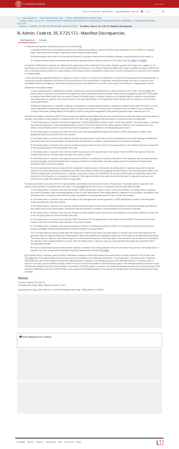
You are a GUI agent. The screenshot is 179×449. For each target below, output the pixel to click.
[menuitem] (85, 11)
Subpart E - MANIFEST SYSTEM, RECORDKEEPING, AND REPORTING (48, 26)
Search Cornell (159, 4)
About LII (85, 12)
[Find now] (163, 11)
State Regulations (29, 18)
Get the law (95, 12)
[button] (163, 11)
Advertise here (51, 442)
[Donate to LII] (142, 11)
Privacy (78, 442)
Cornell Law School (33, 3)
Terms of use (69, 442)
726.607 (143, 60)
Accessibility (20, 442)
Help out (134, 12)
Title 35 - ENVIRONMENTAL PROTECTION (83, 18)
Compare (43, 40)
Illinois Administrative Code (51, 18)
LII (18, 18)
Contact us (39, 442)
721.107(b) (131, 60)
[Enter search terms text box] (153, 12)
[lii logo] (41, 11)
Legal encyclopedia (122, 12)
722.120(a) (93, 119)
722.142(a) (104, 250)
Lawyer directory (107, 12)
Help (60, 442)
